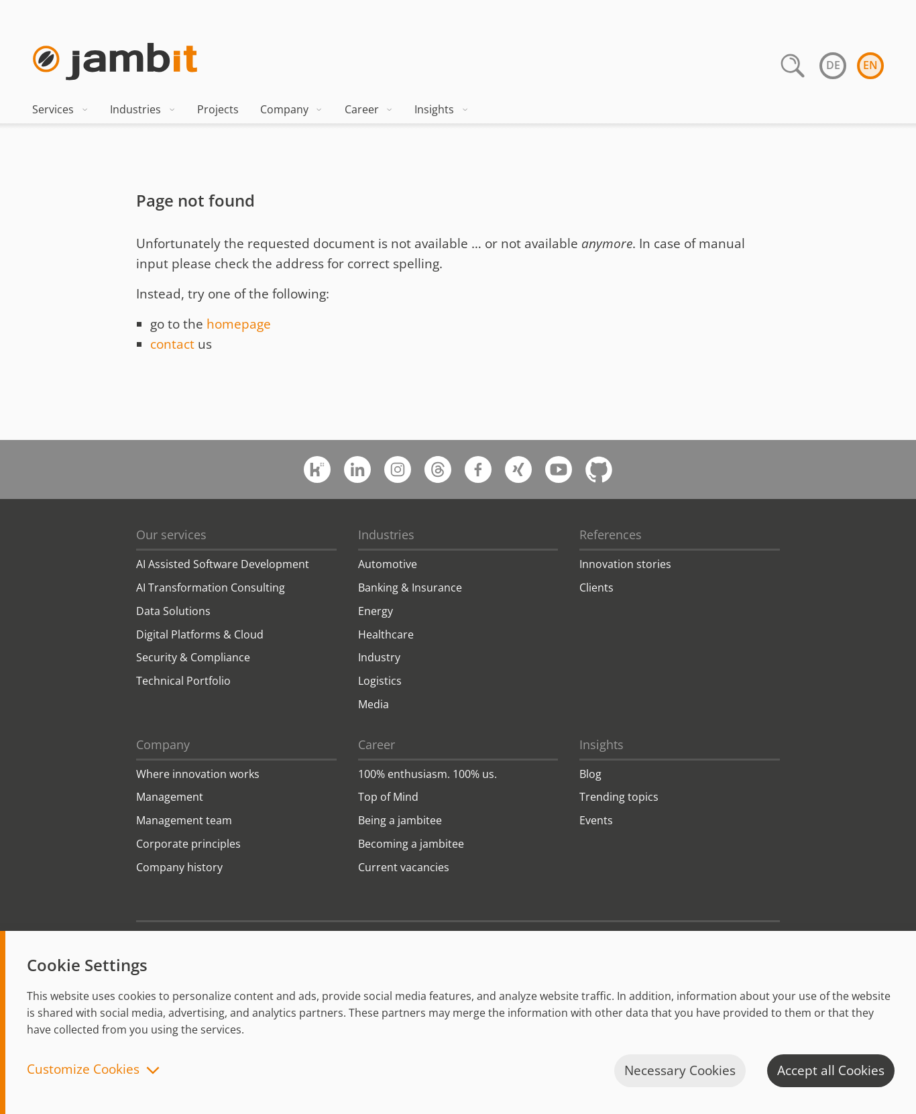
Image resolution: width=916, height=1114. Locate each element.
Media (373, 704)
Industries (143, 109)
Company (291, 109)
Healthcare (386, 634)
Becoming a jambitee (411, 843)
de (833, 65)
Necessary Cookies (680, 1070)
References (610, 534)
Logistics (380, 680)
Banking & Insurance (410, 587)
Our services (171, 534)
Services (60, 109)
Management (169, 796)
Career (369, 109)
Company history (179, 867)
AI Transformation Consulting (210, 587)
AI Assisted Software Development (222, 564)
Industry (379, 657)
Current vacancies (403, 867)
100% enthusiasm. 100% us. (427, 774)
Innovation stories (625, 564)
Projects (218, 109)
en (870, 65)
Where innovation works (198, 774)
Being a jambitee (400, 820)
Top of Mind (388, 796)
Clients (596, 587)
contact (172, 344)
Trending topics (619, 796)
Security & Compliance (193, 657)
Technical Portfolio (183, 680)
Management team (184, 820)
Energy (375, 611)
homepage (239, 324)
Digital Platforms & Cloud (200, 634)
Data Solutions (173, 611)
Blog (590, 774)
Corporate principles (188, 843)
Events (596, 820)
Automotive (387, 564)
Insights (441, 109)
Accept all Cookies (830, 1070)
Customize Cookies (83, 1070)
